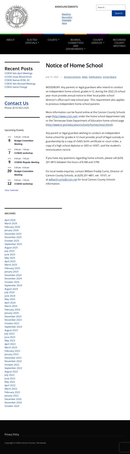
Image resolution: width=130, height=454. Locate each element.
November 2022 (13, 361)
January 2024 (12, 312)
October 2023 (12, 323)
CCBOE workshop (23, 153)
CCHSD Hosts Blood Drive (18, 76)
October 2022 (12, 364)
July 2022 (9, 374)
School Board (109, 76)
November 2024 (13, 278)
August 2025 (11, 247)
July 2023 (9, 333)
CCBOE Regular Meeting (26, 162)
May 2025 (10, 257)
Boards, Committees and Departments (75, 44)
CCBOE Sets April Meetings (18, 73)
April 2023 (10, 343)
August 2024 (11, 288)
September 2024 (13, 285)
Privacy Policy (12, 434)
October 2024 (12, 281)
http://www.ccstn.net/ (65, 116)
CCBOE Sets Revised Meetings (20, 83)
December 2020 (13, 399)
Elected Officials (31, 41)
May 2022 (10, 381)
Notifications (95, 76)
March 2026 (11, 223)
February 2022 (12, 392)
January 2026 (12, 230)
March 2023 (11, 347)
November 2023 (13, 319)
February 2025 (12, 268)
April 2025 (10, 261)
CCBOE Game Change (16, 86)
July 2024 (9, 292)
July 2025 (9, 250)
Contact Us (17, 103)
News (85, 76)
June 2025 (10, 254)
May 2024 (10, 299)
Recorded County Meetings (119, 43)
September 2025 (13, 244)
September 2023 (13, 326)
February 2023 (12, 350)
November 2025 (13, 237)
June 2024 (10, 295)
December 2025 (13, 233)
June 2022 (10, 378)
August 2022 (11, 371)
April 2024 (10, 302)
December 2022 (13, 357)
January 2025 (12, 271)
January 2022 (12, 395)
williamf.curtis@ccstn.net (63, 179)
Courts (52, 39)
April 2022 (10, 385)
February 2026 (12, 226)
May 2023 (10, 340)
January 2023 (12, 354)
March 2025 (11, 264)
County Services (97, 41)
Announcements (72, 76)
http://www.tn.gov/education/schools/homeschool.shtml (79, 124)
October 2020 (12, 405)
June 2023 (10, 337)
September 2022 (13, 368)
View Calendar (11, 190)
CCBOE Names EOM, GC (17, 80)
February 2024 (12, 309)
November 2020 (13, 402)
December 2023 (13, 316)
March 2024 (11, 306)
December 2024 (13, 275)
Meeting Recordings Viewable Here (68, 19)
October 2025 (12, 240)
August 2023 (11, 330)
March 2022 (11, 388)
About (10, 39)
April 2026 (10, 219)
